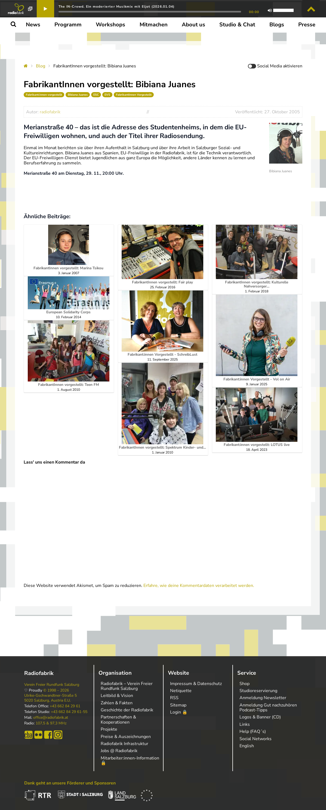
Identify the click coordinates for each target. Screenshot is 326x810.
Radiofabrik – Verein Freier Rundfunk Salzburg (127, 686)
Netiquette (181, 691)
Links (244, 724)
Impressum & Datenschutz (196, 684)
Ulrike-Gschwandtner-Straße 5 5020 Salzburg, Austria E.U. (50, 698)
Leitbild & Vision (117, 696)
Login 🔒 (178, 712)
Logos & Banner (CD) (260, 717)
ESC (96, 95)
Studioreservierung (258, 691)
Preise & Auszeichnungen (126, 737)
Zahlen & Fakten (117, 703)
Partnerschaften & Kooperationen (118, 719)
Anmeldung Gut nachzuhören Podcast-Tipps (268, 707)
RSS (174, 698)
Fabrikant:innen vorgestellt (44, 95)
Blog (40, 66)
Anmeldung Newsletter (262, 698)
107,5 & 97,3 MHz (51, 723)
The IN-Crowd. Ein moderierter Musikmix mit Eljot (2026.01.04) (116, 6)
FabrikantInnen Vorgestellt (134, 95)
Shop (244, 684)
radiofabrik (50, 112)
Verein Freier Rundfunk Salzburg (51, 684)
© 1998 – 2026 (56, 690)
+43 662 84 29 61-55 (69, 711)
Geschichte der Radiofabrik (127, 710)
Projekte (109, 729)
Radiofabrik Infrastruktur (124, 744)
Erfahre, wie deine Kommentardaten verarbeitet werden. (198, 586)
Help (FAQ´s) (252, 731)
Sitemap (178, 705)
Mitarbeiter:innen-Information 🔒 (130, 760)
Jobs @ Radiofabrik (119, 751)
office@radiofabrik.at (50, 717)
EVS (107, 95)
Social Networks (255, 739)
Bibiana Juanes (78, 95)
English (246, 746)
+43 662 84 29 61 (65, 706)
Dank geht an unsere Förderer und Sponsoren (70, 783)
